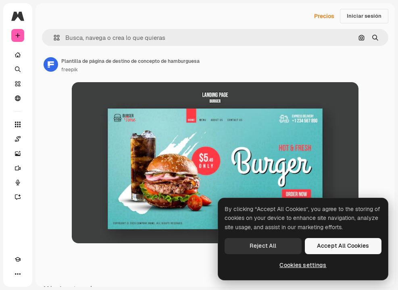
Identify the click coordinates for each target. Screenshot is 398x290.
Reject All (263, 245)
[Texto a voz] (17, 182)
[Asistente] (17, 197)
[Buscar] (17, 69)
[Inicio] (17, 54)
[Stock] (17, 83)
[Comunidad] (17, 98)
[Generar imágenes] (17, 153)
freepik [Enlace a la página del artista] (69, 69)
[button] (53, 38)
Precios (324, 16)
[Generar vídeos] (17, 168)
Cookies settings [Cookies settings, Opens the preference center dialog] (302, 265)
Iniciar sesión (364, 15)
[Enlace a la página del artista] (51, 64)
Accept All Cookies (343, 245)
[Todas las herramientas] (17, 124)
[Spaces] (17, 139)
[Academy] (17, 259)
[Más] (17, 273)
